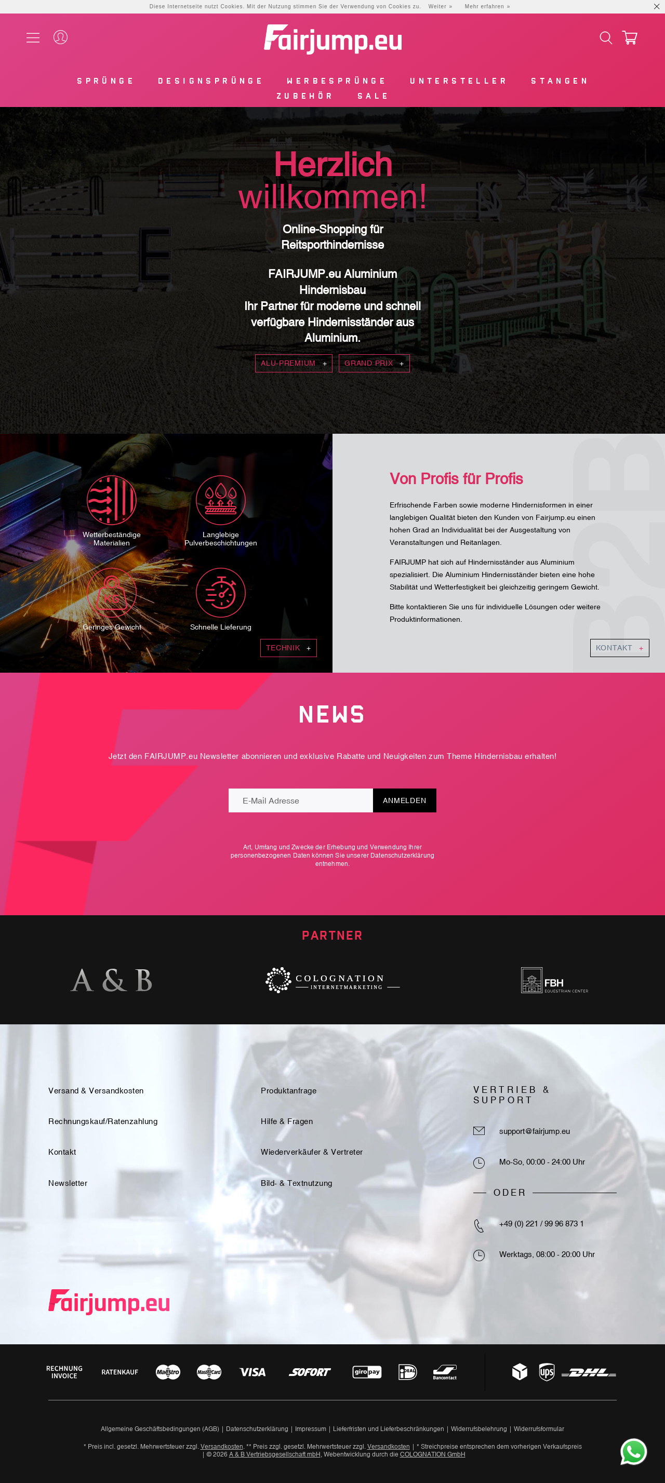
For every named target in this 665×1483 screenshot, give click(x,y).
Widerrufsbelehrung (479, 1429)
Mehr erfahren (484, 6)
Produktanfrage (288, 1090)
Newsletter (67, 1183)
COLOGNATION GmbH (433, 1454)
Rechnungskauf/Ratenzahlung (102, 1121)
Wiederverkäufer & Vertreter (312, 1151)
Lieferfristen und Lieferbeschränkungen (388, 1429)
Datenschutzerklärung (402, 855)
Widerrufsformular (539, 1429)
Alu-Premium (294, 363)
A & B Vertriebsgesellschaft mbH (275, 1454)
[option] (111, 980)
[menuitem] (105, 83)
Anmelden (405, 800)
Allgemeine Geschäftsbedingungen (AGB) (160, 1429)
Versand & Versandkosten (96, 1090)
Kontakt (620, 648)
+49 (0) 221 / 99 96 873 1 (541, 1223)
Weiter (438, 6)
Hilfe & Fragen (287, 1121)
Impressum (310, 1429)
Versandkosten (222, 1446)
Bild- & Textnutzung (296, 1183)
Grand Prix (374, 363)
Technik (288, 648)
